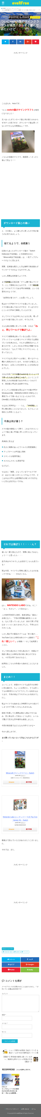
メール (4, 1023)
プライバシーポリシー (12, 1109)
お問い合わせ (25, 1109)
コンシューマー (8, 948)
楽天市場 (29, 782)
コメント (5, 993)
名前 (4, 1015)
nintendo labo (8, 952)
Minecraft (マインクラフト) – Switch (20, 773)
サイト (4, 1032)
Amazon (11, 782)
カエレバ (23, 775)
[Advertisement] (20, 75)
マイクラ (25, 952)
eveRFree (20, 2)
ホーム (34, 1109)
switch (18, 952)
